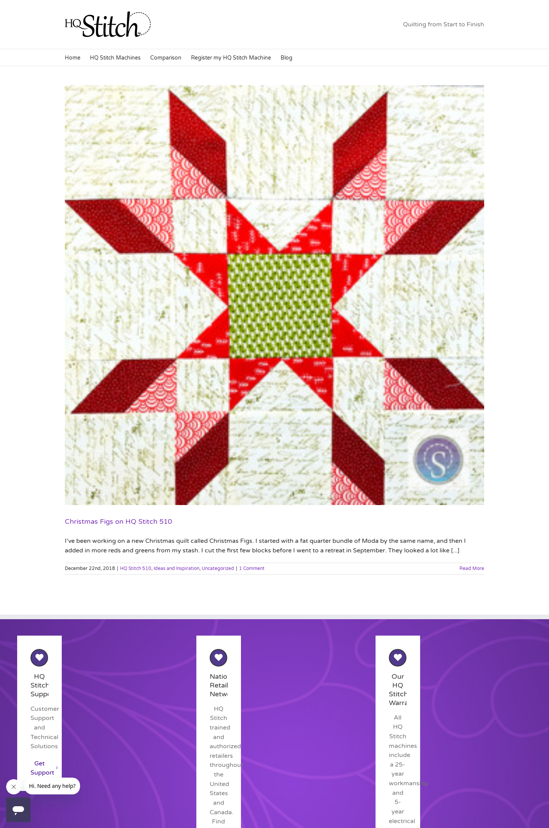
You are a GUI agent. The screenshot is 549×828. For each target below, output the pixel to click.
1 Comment (252, 568)
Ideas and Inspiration (176, 568)
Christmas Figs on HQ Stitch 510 (118, 521)
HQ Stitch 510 (135, 568)
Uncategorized (218, 568)
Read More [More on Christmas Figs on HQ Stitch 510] (471, 568)
